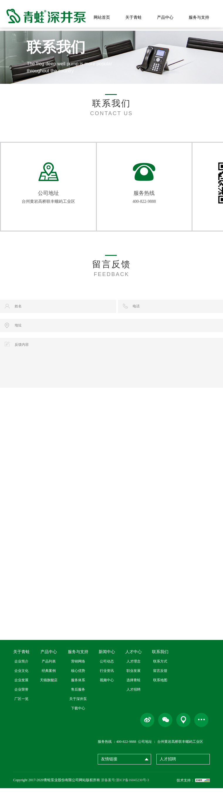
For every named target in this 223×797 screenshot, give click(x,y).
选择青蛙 (133, 689)
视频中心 (107, 689)
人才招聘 (133, 698)
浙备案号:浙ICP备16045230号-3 (125, 789)
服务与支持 (199, 17)
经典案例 (49, 679)
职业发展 (133, 679)
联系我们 (160, 660)
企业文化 (21, 679)
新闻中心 (107, 660)
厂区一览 (21, 708)
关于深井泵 (78, 708)
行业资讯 (107, 679)
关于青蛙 (133, 17)
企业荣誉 (21, 698)
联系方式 (160, 670)
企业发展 (21, 689)
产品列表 (49, 670)
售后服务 (78, 698)
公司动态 (107, 670)
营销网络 (78, 670)
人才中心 (133, 660)
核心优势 (78, 679)
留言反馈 (160, 679)
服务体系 (78, 689)
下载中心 (78, 717)
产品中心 (165, 17)
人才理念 (133, 670)
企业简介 (21, 670)
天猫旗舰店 (49, 689)
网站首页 (102, 17)
